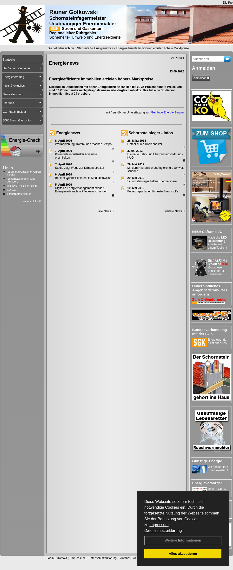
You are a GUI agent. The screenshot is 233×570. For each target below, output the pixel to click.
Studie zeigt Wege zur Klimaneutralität (79, 167)
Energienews (68, 133)
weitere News (175, 211)
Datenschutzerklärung (163, 530)
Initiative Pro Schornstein (22, 185)
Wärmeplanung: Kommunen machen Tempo (83, 144)
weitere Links (31, 201)
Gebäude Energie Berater (167, 112)
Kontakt (62, 558)
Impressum (158, 525)
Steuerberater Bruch (19, 193)
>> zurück (177, 58)
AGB (136, 558)
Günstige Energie (207, 461)
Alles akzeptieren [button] (183, 554)
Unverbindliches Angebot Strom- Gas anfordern (209, 290)
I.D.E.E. (12, 189)
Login (50, 558)
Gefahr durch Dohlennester (144, 144)
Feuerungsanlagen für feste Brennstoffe (152, 191)
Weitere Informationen (183, 540)
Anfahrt (125, 558)
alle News (106, 211)
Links (8, 168)
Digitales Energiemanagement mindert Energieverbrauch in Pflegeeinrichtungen (81, 189)
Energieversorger (207, 483)
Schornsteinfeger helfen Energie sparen (152, 181)
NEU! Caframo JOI (208, 232)
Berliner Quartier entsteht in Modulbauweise (83, 178)
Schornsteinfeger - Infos (151, 133)
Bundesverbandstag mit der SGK (209, 332)
